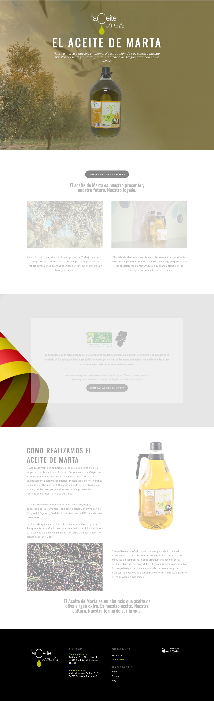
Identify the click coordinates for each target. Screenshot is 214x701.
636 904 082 (117, 655)
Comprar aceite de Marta (107, 174)
